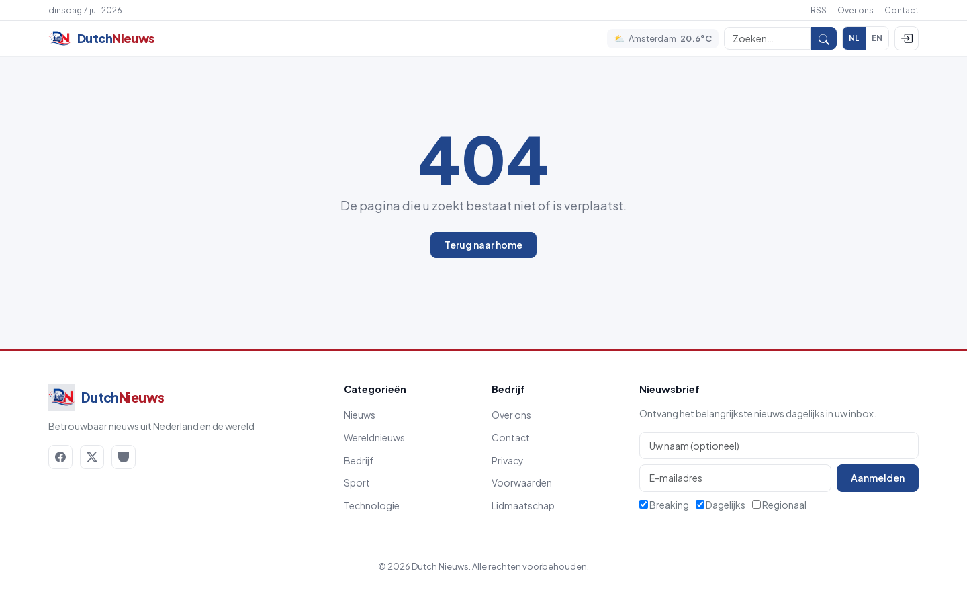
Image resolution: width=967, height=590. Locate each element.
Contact (901, 10)
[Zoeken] (767, 38)
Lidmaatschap (523, 505)
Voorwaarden (522, 482)
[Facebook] (60, 457)
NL (854, 38)
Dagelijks (720, 505)
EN (877, 38)
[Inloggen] (906, 38)
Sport (357, 482)
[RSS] (123, 457)
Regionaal (779, 505)
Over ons (855, 10)
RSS (819, 10)
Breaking (664, 505)
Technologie (372, 505)
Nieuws (359, 415)
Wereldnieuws (374, 437)
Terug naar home (483, 245)
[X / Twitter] (92, 457)
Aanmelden (878, 478)
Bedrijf (358, 460)
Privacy (508, 460)
